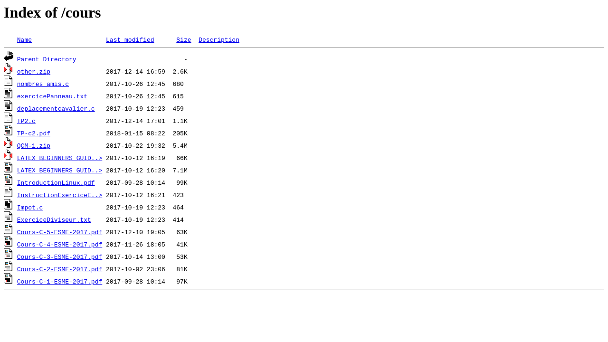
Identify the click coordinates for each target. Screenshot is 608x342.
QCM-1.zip (33, 145)
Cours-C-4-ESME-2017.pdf (59, 244)
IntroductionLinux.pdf (56, 182)
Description (219, 39)
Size (183, 39)
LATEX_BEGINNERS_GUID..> (59, 157)
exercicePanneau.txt (52, 96)
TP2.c (26, 120)
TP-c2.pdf (33, 133)
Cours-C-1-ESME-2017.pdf (59, 281)
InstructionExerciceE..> (59, 194)
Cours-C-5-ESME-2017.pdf (59, 232)
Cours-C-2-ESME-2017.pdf (59, 269)
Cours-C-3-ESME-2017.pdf (59, 256)
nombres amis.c (43, 83)
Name (24, 39)
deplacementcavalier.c (56, 108)
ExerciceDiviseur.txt (54, 219)
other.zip (33, 71)
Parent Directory (46, 59)
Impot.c (30, 207)
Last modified (130, 39)
